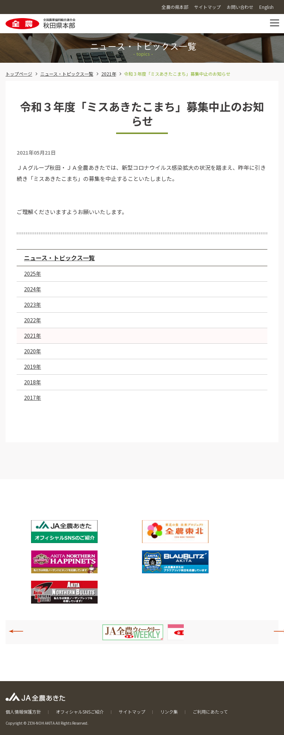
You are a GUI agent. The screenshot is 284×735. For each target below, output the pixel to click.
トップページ (19, 74)
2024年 (32, 289)
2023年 (32, 304)
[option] (132, 632)
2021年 (108, 74)
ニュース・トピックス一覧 (66, 74)
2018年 (32, 382)
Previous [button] (20, 631)
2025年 (32, 273)
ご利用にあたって (210, 711)
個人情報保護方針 (23, 711)
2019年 (32, 366)
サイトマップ (132, 711)
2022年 (32, 320)
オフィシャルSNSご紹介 (80, 711)
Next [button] (277, 631)
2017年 (32, 397)
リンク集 (169, 711)
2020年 (32, 351)
